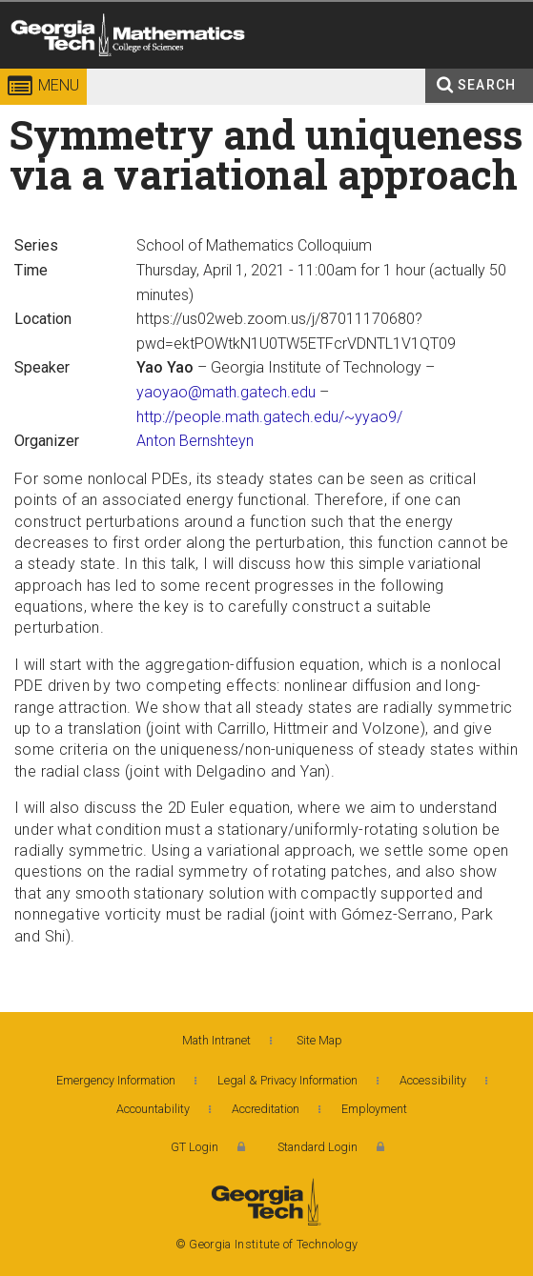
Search (487, 84)
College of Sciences (259, 71)
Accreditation (265, 1109)
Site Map (319, 1040)
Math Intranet (216, 1040)
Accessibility (433, 1080)
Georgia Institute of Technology (40, 71)
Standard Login (317, 1147)
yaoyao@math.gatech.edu (226, 392)
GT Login (194, 1147)
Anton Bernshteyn (195, 441)
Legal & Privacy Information (287, 1080)
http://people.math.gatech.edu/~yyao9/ (269, 417)
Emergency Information (115, 1080)
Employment (374, 1109)
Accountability (153, 1109)
